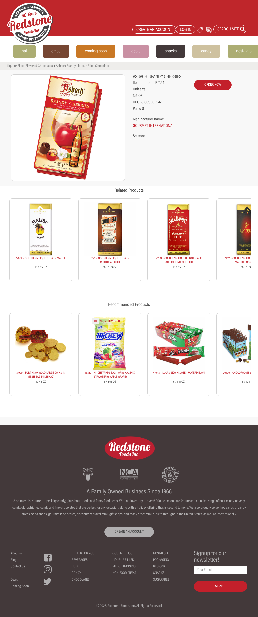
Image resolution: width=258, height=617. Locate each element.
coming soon (96, 51)
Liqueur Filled (123, 560)
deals (135, 51)
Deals (14, 580)
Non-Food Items (124, 573)
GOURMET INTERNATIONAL (153, 126)
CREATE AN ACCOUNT (154, 30)
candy (206, 51)
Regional (160, 566)
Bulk (75, 566)
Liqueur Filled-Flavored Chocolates (30, 66)
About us (17, 553)
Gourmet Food (123, 553)
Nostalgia (160, 553)
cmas (55, 51)
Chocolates (81, 580)
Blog (14, 560)
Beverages (80, 560)
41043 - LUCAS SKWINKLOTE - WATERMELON (179, 372)
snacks (171, 51)
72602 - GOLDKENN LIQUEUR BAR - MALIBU (41, 258)
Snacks (158, 573)
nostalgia (244, 51)
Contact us (18, 566)
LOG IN (185, 30)
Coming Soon (20, 586)
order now (212, 85)
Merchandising (124, 566)
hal (24, 51)
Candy (76, 573)
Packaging (161, 560)
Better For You (83, 553)
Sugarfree (161, 580)
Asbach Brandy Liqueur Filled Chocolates (83, 66)
